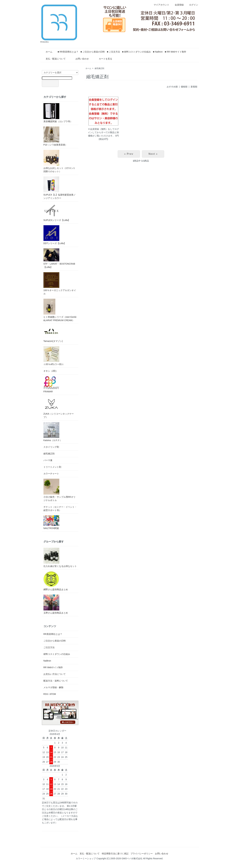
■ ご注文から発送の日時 (93, 51)
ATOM (53, 694)
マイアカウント (159, 4)
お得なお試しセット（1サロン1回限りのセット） (59, 161)
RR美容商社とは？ (52, 634)
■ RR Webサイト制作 (175, 51)
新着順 (194, 86)
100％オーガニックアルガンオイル (59, 283)
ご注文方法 (49, 647)
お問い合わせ (80, 58)
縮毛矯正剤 (99, 68)
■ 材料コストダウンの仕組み (136, 51)
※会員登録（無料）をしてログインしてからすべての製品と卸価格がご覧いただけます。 (103, 132)
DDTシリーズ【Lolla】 (54, 235)
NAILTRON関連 (51, 522)
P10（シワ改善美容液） (55, 136)
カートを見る (103, 58)
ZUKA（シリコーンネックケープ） (58, 407)
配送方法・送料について (55, 680)
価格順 (184, 86)
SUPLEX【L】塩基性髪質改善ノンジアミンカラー (59, 187)
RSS (45, 694)
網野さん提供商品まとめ (55, 581)
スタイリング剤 (51, 447)
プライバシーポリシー (142, 853)
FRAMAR (51, 384)
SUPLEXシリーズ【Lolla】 (56, 212)
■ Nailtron (158, 51)
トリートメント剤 (52, 467)
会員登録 (177, 4)
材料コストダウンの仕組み (56, 654)
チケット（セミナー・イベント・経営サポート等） (60, 509)
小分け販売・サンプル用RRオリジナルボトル (59, 490)
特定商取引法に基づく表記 (115, 853)
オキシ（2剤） (50, 371)
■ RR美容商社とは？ (68, 51)
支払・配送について (53, 58)
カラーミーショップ (86, 858)
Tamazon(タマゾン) (53, 333)
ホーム (46, 51)
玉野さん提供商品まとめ (55, 604)
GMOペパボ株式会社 (131, 858)
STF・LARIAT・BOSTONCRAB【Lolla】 (59, 258)
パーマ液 (47, 460)
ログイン (192, 4)
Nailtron (47, 660)
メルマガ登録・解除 (53, 687)
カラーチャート (51, 473)
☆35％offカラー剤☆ (53, 356)
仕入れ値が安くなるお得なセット (60, 557)
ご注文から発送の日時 (54, 640)
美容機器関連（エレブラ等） (57, 113)
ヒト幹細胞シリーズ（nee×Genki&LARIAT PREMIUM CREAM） (59, 310)
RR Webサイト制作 (53, 667)
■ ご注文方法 (113, 51)
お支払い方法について (54, 674)
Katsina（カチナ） (52, 432)
